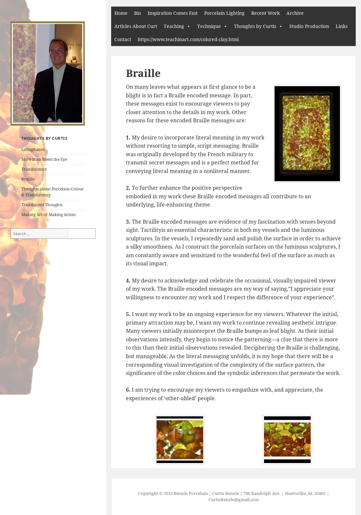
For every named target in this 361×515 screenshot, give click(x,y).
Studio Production (309, 26)
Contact (122, 39)
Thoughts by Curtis (255, 26)
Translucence (34, 169)
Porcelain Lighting (224, 13)
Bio (137, 13)
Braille (27, 179)
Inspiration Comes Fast (173, 13)
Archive (295, 13)
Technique (209, 26)
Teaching (174, 26)
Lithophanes (33, 149)
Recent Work (265, 13)
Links (342, 26)
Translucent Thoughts (41, 205)
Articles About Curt (135, 26)
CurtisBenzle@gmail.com (233, 500)
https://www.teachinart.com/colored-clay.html (188, 39)
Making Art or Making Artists (48, 214)
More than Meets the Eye (44, 159)
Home (121, 13)
